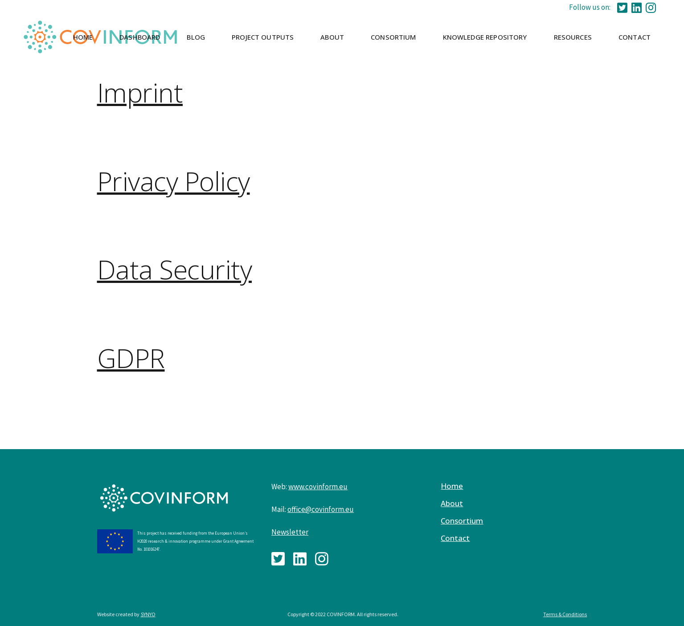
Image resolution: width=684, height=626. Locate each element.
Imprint (140, 92)
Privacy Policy (173, 181)
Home (452, 486)
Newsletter (289, 532)
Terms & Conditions (565, 614)
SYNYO (148, 614)
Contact (455, 538)
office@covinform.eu (320, 509)
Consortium (462, 521)
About (452, 503)
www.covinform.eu (318, 486)
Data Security (174, 269)
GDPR (131, 358)
